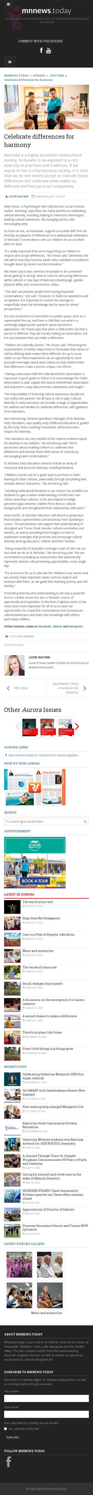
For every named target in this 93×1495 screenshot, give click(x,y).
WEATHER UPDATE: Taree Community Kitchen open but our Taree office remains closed (53, 1194)
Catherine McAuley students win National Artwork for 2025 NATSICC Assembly (53, 1141)
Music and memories (38, 951)
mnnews (46, 10)
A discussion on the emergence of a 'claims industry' (54, 1002)
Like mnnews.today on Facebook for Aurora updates (41, 755)
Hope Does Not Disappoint (41, 918)
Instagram (76, 626)
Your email (11, 1407)
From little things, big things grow (48, 1049)
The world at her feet (38, 902)
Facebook (44, 626)
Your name (11, 1391)
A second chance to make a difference (50, 1016)
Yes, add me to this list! (23, 1429)
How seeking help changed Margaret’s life (53, 1107)
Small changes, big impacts (43, 983)
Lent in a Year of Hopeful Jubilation (48, 934)
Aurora (28, 636)
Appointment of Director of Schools (48, 1209)
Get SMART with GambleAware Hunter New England (54, 1092)
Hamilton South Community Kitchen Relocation (50, 1125)
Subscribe (12, 1437)
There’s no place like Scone (42, 1032)
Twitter (57, 626)
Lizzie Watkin (39, 657)
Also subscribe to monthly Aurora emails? (31, 1423)
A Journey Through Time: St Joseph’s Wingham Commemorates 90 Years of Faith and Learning (55, 1159)
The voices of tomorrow (40, 967)
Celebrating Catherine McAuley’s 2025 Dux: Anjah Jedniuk (53, 1076)
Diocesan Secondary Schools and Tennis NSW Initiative (55, 1228)
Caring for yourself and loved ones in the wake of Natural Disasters (52, 1176)
